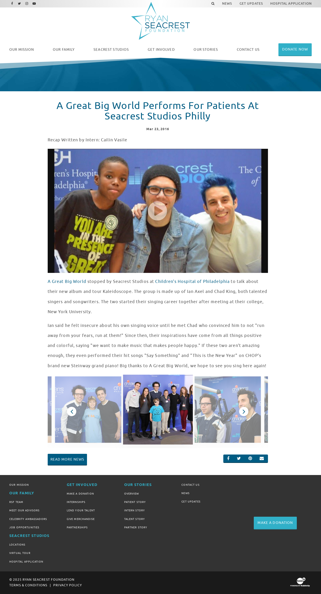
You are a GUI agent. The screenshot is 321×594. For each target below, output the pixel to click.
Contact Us (190, 484)
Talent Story (134, 519)
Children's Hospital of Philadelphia (192, 281)
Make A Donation (80, 493)
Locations (17, 544)
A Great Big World (67, 281)
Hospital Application (26, 561)
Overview (131, 493)
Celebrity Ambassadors (28, 519)
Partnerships (77, 527)
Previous (72, 411)
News (185, 493)
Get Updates (191, 501)
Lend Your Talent (81, 510)
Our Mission (19, 484)
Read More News (67, 459)
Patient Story (135, 502)
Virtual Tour (19, 553)
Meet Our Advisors (24, 510)
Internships (76, 502)
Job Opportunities (24, 527)
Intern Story (134, 510)
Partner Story (135, 527)
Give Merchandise (81, 519)
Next (244, 411)
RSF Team (16, 502)
